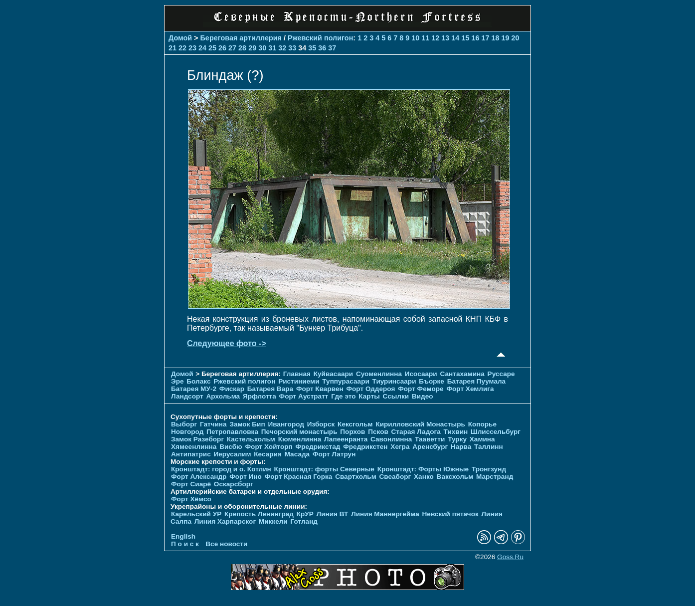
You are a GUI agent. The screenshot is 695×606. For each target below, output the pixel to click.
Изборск (321, 424)
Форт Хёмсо (191, 499)
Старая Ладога (416, 431)
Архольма (223, 396)
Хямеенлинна (193, 446)
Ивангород (286, 424)
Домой (180, 38)
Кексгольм (355, 424)
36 (322, 48)
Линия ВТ (332, 514)
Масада (297, 454)
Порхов (352, 431)
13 (445, 38)
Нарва (461, 446)
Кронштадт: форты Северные (324, 469)
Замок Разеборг (197, 439)
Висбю (230, 446)
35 (312, 48)
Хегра (399, 446)
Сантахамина (462, 374)
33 (292, 48)
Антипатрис (191, 454)
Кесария (268, 454)
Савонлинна (391, 439)
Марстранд (494, 476)
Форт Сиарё (191, 484)
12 (435, 38)
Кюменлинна (300, 439)
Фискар (231, 389)
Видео (422, 396)
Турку (457, 439)
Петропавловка (232, 431)
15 (465, 38)
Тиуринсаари (394, 381)
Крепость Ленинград (259, 514)
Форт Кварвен (320, 389)
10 (415, 38)
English (183, 536)
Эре (177, 381)
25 (212, 48)
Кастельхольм (251, 439)
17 (485, 38)
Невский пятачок (450, 514)
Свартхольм (355, 476)
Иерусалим (232, 454)
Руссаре (501, 374)
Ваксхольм (455, 476)
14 (455, 38)
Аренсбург (430, 446)
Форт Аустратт (304, 396)
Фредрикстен (365, 446)
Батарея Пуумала (476, 381)
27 (232, 48)
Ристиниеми (298, 381)
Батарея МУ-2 (193, 389)
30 (262, 48)
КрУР (305, 514)
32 (282, 48)
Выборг (184, 424)
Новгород (187, 431)
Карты (368, 396)
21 (172, 48)
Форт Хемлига (470, 389)
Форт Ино (245, 476)
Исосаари (421, 374)
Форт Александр (198, 476)
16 (475, 38)
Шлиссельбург (496, 431)
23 (192, 48)
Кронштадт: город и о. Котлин (221, 469)
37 (332, 48)
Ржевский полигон (320, 38)
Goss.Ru (510, 557)
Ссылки (396, 396)
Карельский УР (196, 514)
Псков (378, 431)
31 (272, 48)
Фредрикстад (318, 446)
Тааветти (430, 439)
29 (252, 48)
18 (495, 38)
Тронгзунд (489, 469)
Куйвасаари (333, 374)
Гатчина (213, 424)
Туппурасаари (345, 381)
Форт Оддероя (370, 389)
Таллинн (488, 446)
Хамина (482, 439)
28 (242, 48)
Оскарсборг (233, 484)
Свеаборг (395, 476)
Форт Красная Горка (299, 476)
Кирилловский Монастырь (420, 424)
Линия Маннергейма (385, 514)
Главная (297, 374)
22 (182, 48)
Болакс (198, 381)
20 (515, 38)
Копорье (482, 424)
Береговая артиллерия (241, 38)
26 (222, 48)
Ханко (424, 476)
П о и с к (185, 544)
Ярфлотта (259, 396)
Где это (343, 396)
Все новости (226, 544)
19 (505, 38)
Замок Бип (247, 424)
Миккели (273, 521)
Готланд (304, 521)
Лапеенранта (345, 439)
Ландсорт (187, 396)
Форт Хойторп (269, 446)
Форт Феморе (421, 389)
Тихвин (456, 431)
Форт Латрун (334, 454)
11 (425, 38)
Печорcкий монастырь (299, 431)
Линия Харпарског (225, 521)
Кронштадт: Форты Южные (423, 469)
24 (202, 48)
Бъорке (431, 381)
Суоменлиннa (379, 374)
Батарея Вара (270, 389)
